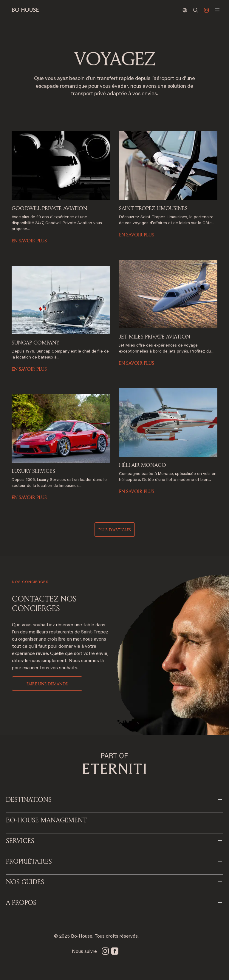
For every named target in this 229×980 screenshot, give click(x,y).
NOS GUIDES (25, 881)
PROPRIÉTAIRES (29, 861)
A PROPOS (21, 902)
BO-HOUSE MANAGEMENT (46, 820)
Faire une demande (47, 684)
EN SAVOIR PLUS (29, 240)
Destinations (29, 799)
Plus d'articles (114, 530)
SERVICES (20, 840)
